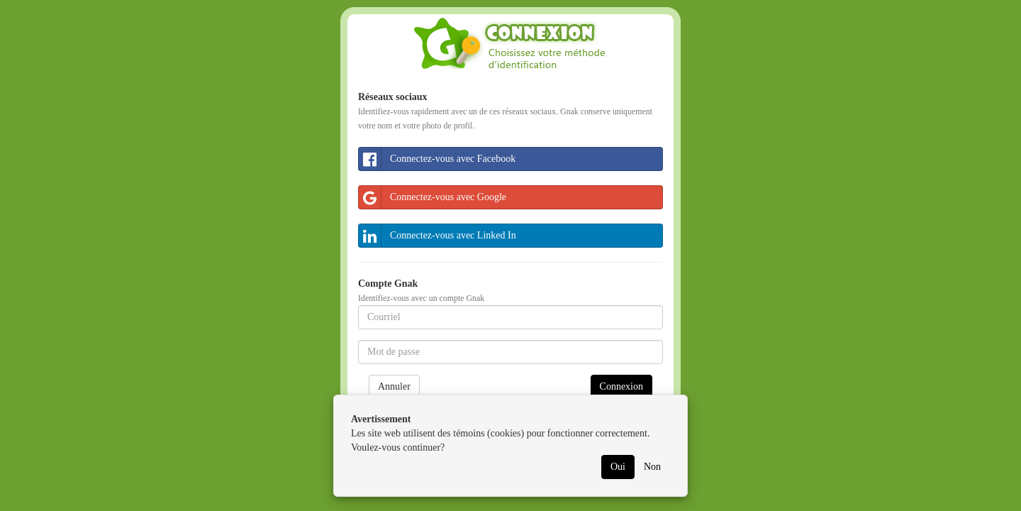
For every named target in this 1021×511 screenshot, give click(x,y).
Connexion (621, 386)
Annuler (394, 386)
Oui (617, 466)
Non (652, 466)
